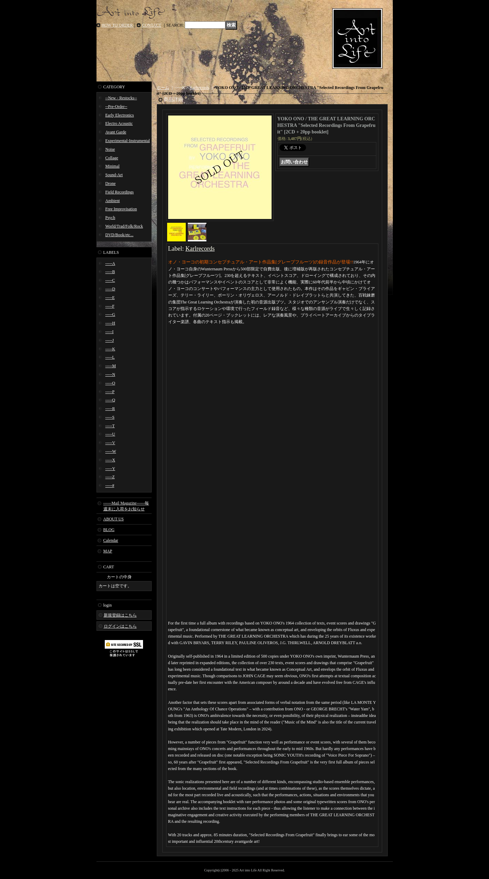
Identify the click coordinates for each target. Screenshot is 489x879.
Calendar (110, 540)
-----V (110, 442)
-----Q (110, 400)
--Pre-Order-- (116, 106)
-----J (109, 340)
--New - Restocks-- (121, 98)
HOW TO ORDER (117, 25)
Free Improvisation (121, 209)
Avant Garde (115, 132)
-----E (110, 297)
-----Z (110, 477)
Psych (110, 217)
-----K (110, 349)
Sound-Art (114, 174)
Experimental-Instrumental (127, 140)
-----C (110, 280)
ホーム (163, 87)
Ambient (112, 200)
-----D (110, 289)
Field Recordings (119, 192)
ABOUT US (113, 519)
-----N (110, 374)
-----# (109, 485)
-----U (110, 434)
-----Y (110, 468)
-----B (110, 271)
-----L (110, 357)
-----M (110, 365)
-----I (109, 331)
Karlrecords (199, 87)
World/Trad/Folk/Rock (124, 226)
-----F (110, 306)
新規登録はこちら (120, 615)
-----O (110, 383)
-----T (110, 425)
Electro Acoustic (119, 123)
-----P (110, 391)
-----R (110, 408)
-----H (110, 323)
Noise (110, 149)
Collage (111, 158)
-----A (110, 263)
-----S (110, 417)
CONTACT (151, 25)
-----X (110, 460)
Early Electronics (119, 115)
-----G (110, 314)
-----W (110, 451)
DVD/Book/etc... (119, 234)
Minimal (112, 166)
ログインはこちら (120, 626)
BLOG (109, 529)
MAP (107, 551)
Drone (110, 183)
